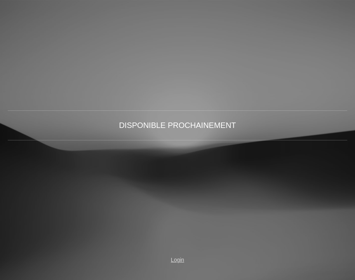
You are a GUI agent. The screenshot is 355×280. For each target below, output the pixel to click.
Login (177, 260)
